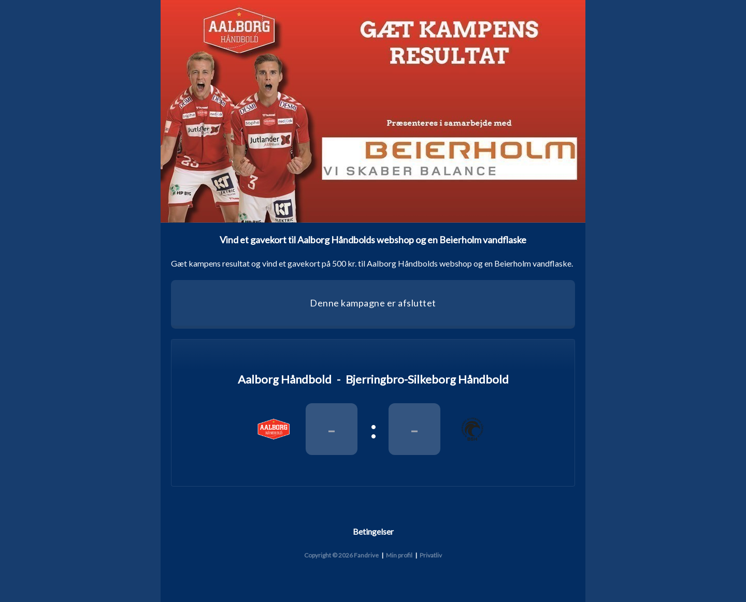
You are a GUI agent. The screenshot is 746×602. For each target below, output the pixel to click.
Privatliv (431, 555)
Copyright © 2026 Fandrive (341, 555)
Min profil (399, 555)
